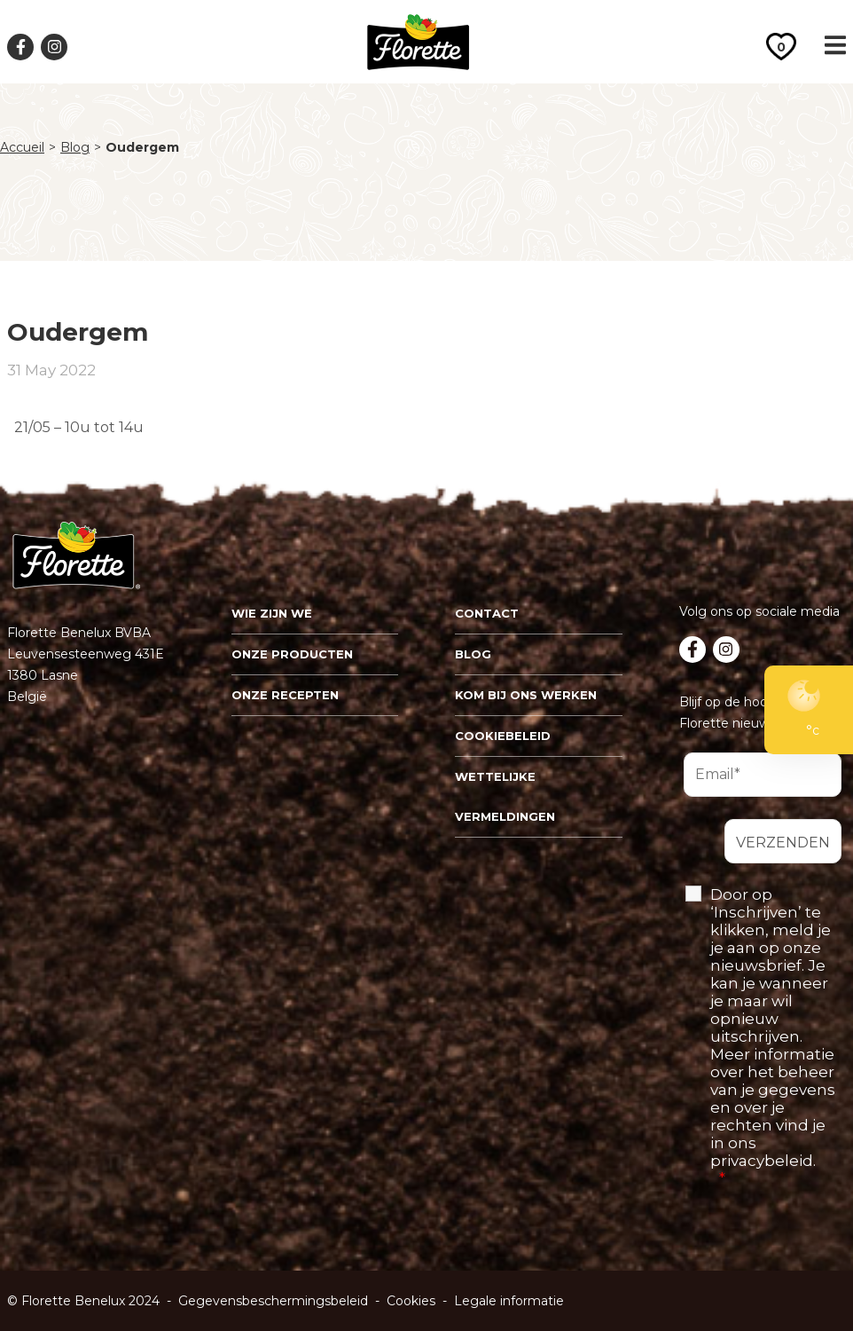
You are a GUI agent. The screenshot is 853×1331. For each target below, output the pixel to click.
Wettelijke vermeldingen (505, 796)
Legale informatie (509, 1301)
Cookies (411, 1301)
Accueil (22, 147)
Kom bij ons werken (526, 695)
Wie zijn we (271, 613)
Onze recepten (285, 695)
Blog (75, 147)
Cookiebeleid (503, 736)
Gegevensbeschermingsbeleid (273, 1301)
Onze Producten (292, 654)
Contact (487, 613)
